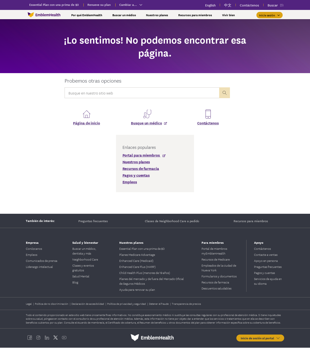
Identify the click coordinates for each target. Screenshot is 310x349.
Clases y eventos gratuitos (83, 269)
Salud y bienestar (85, 243)
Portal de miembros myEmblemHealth (214, 252)
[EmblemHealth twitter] (55, 339)
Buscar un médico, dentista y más (84, 252)
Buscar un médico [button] (124, 15)
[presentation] (224, 92)
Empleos (31, 255)
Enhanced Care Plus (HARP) (137, 268)
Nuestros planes (131, 243)
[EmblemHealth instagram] (38, 339)
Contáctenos (208, 124)
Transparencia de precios (186, 305)
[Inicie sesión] (269, 15)
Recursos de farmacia (215, 283)
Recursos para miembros (251, 222)
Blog (75, 283)
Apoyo (258, 243)
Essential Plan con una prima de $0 (142, 249)
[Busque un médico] (147, 124)
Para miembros (213, 243)
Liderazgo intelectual (39, 268)
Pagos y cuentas (264, 274)
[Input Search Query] (142, 92)
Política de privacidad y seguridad (126, 305)
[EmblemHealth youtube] (64, 339)
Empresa (32, 243)
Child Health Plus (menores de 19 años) (144, 274)
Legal (29, 305)
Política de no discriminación (52, 305)
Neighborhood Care (85, 260)
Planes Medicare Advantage (137, 255)
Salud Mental (80, 277)
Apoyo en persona (266, 261)
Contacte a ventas (265, 255)
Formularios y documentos (219, 277)
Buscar (273, 5)
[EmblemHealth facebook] (30, 339)
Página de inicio (86, 124)
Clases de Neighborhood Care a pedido (172, 222)
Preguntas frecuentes (93, 222)
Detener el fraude (159, 305)
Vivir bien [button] (228, 15)
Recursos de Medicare (216, 260)
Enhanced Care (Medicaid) (136, 261)
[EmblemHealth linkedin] (47, 339)
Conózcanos (34, 249)
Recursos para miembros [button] (195, 15)
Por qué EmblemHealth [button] (86, 15)
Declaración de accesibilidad (88, 305)
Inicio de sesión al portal (260, 339)
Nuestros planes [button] (157, 15)
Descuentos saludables (216, 289)
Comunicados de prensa (41, 261)
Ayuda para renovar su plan (137, 290)
